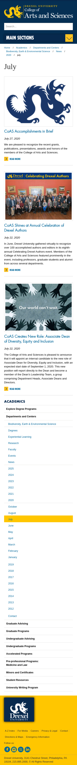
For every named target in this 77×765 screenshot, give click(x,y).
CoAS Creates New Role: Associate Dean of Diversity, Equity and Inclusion (37, 339)
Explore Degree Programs (21, 409)
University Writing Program (22, 687)
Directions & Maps (14, 737)
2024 (11, 475)
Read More (15, 158)
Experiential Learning (19, 436)
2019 (11, 564)
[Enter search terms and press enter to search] (38, 26)
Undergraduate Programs (21, 646)
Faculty (12, 449)
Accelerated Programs (19, 653)
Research (13, 443)
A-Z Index (10, 731)
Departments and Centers (46, 47)
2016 (11, 583)
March (11, 544)
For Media (23, 731)
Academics (21, 47)
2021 (11, 493)
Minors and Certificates (19, 672)
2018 (11, 570)
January (12, 557)
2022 (11, 487)
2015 (11, 589)
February (13, 551)
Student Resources (17, 680)
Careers (35, 731)
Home (7, 47)
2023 (11, 481)
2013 (11, 602)
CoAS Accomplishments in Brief (28, 131)
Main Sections (20, 38)
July (10, 519)
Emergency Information (37, 737)
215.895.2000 (20, 761)
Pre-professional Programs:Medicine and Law (22, 663)
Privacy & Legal (49, 731)
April (10, 538)
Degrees (12, 430)
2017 (11, 577)
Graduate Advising (17, 623)
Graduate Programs (17, 631)
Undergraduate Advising (20, 638)
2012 (11, 608)
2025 (11, 468)
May (10, 532)
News (59, 51)
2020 (8, 55)
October (12, 506)
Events (12, 455)
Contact (12, 616)
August (12, 513)
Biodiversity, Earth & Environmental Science (28, 51)
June (11, 525)
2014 (11, 596)
